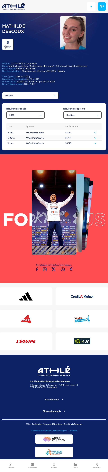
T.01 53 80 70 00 (37, 387)
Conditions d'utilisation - (41, 430)
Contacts (73, 430)
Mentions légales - (60, 430)
